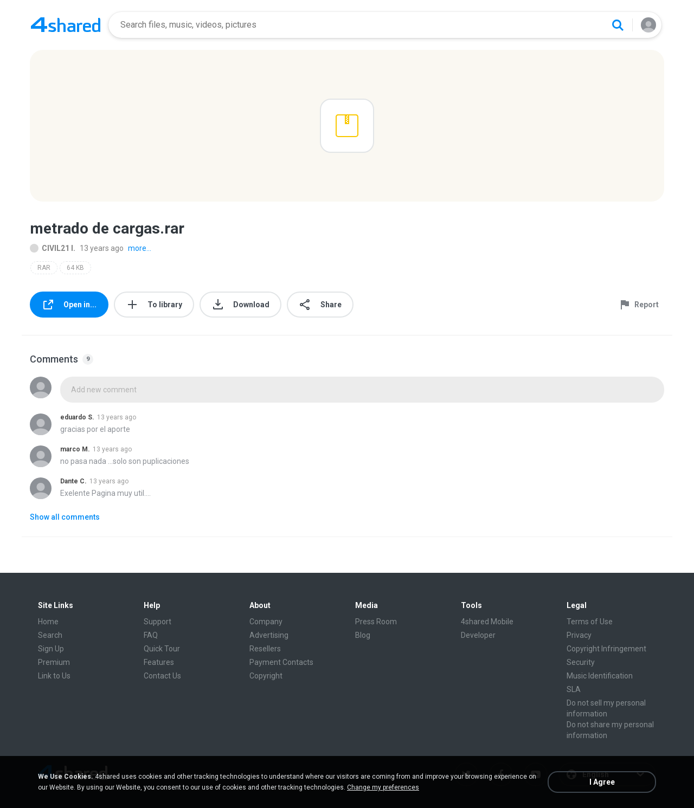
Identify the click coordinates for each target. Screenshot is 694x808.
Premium (54, 662)
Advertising (268, 635)
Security (581, 662)
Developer (478, 635)
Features (159, 662)
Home (48, 621)
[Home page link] (65, 25)
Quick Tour (162, 648)
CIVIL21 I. (52, 248)
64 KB (75, 268)
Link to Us (54, 675)
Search (50, 635)
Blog (362, 635)
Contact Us (162, 675)
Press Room (376, 621)
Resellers (265, 648)
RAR (43, 268)
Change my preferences (383, 787)
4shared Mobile (487, 621)
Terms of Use (590, 621)
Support (157, 621)
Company (265, 621)
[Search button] (618, 25)
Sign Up (51, 648)
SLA (574, 689)
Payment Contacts (281, 662)
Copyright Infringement (606, 648)
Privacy (579, 635)
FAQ (151, 635)
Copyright (265, 675)
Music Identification (600, 675)
